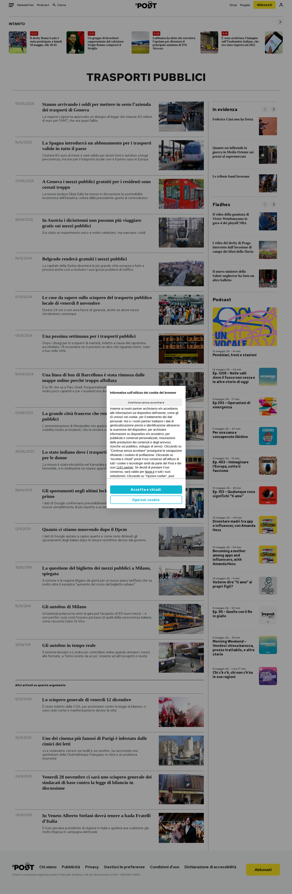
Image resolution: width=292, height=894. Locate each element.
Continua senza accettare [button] (146, 402)
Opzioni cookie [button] (146, 500)
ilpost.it (149, 471)
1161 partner (124, 467)
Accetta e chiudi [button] (146, 489)
